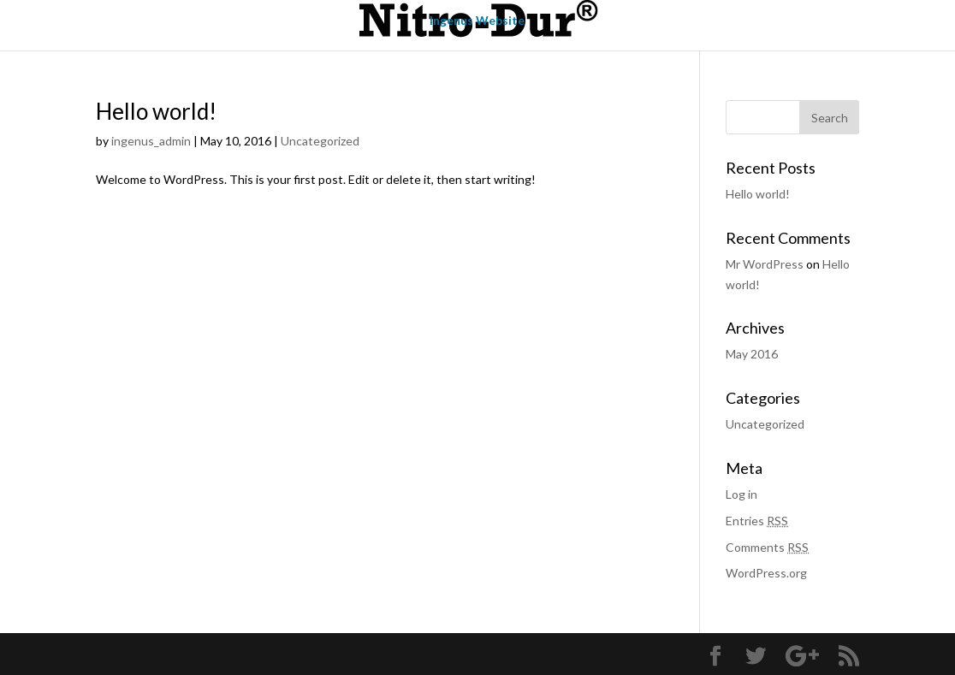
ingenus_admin (151, 140)
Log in (741, 494)
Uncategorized (320, 140)
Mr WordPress (765, 264)
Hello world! (156, 111)
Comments (767, 547)
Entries (757, 520)
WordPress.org (766, 572)
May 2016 (752, 353)
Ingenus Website (477, 21)
